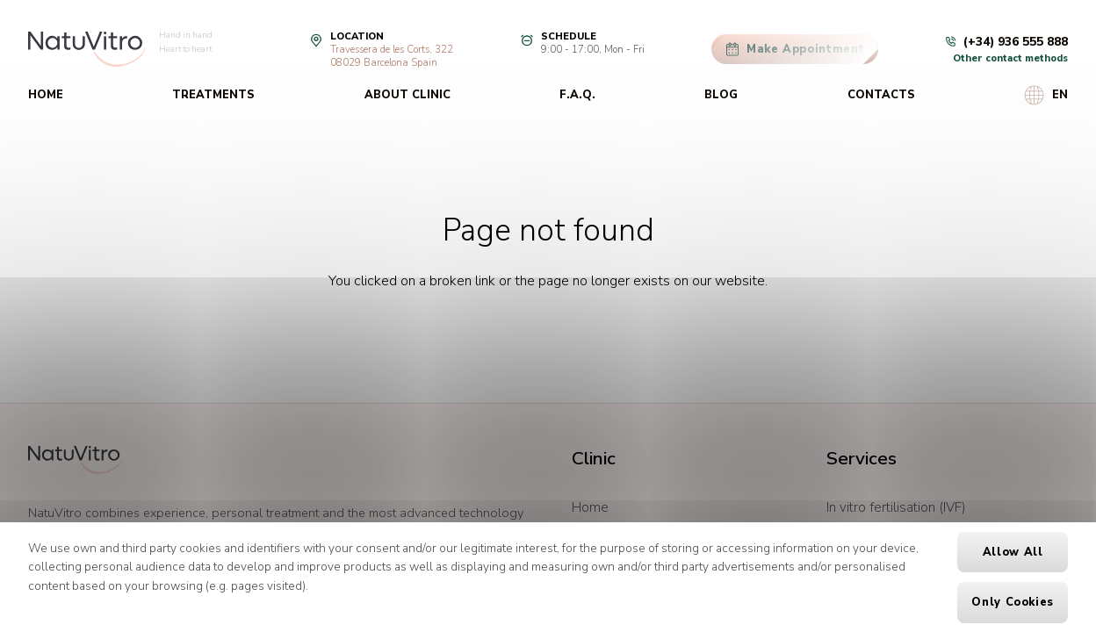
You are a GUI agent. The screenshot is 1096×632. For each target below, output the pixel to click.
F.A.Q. (577, 95)
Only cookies (1012, 602)
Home (45, 95)
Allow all (1013, 552)
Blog (721, 95)
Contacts (881, 95)
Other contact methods (1010, 58)
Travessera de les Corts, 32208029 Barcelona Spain (391, 56)
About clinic (407, 95)
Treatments (213, 95)
